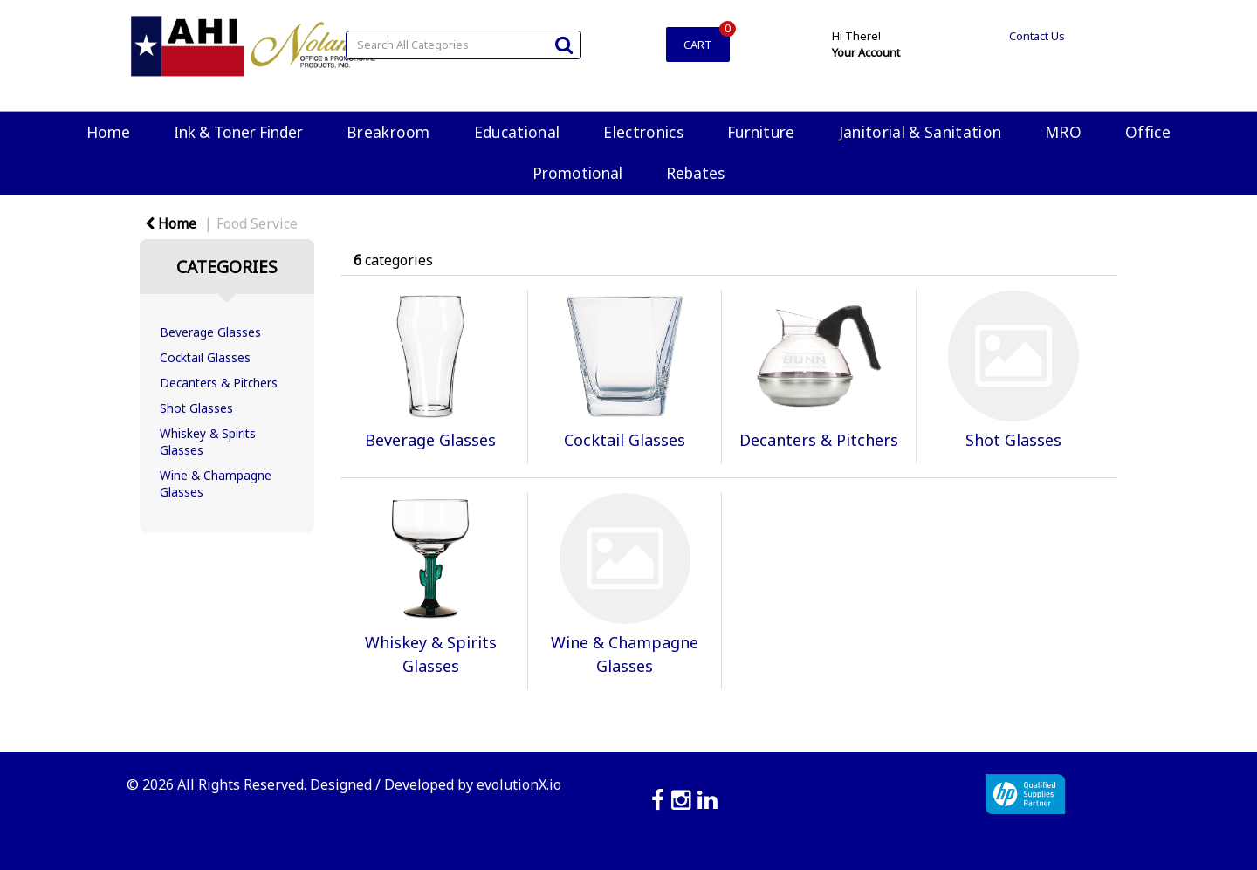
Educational (517, 132)
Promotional (577, 173)
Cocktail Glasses (205, 357)
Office (1148, 132)
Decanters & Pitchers (219, 382)
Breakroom (388, 132)
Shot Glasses (196, 408)
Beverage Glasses (210, 332)
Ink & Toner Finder (238, 132)
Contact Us (1037, 36)
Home (108, 132)
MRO (1063, 132)
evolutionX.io (519, 784)
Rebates (695, 173)
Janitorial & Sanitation (920, 132)
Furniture (761, 132)
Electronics (643, 132)
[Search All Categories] (463, 45)
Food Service (257, 223)
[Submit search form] (564, 44)
